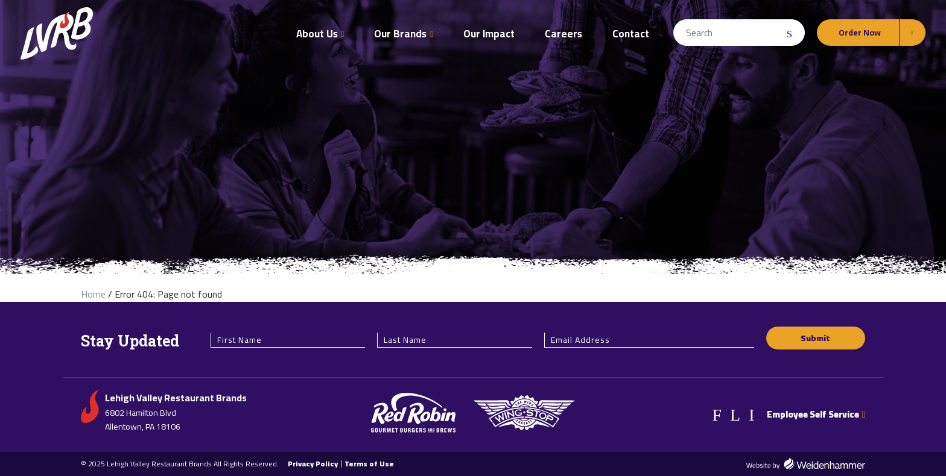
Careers (563, 33)
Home (93, 294)
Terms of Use (369, 464)
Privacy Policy (313, 464)
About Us (317, 33)
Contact (630, 33)
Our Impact (489, 33)
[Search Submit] (791, 33)
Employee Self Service (816, 414)
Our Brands (400, 33)
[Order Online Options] (871, 32)
